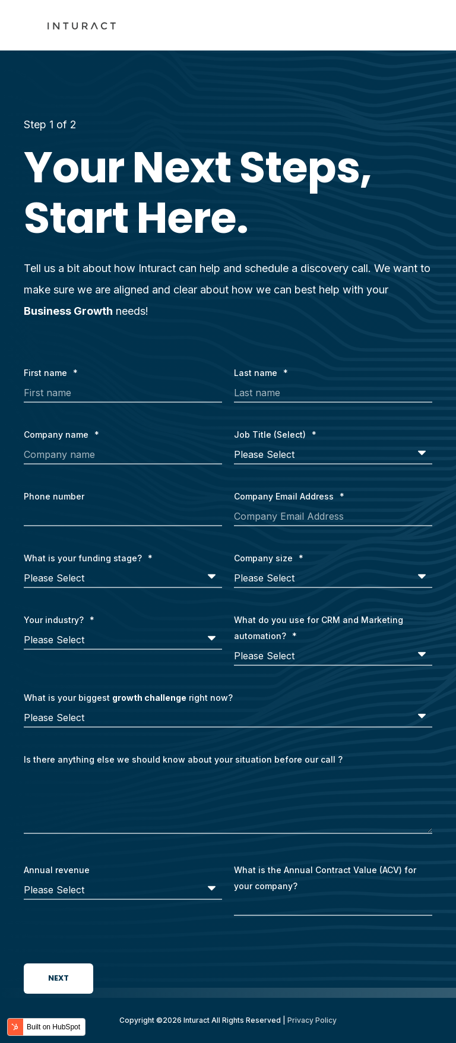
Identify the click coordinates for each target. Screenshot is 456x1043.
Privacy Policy (312, 1020)
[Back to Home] (82, 25)
